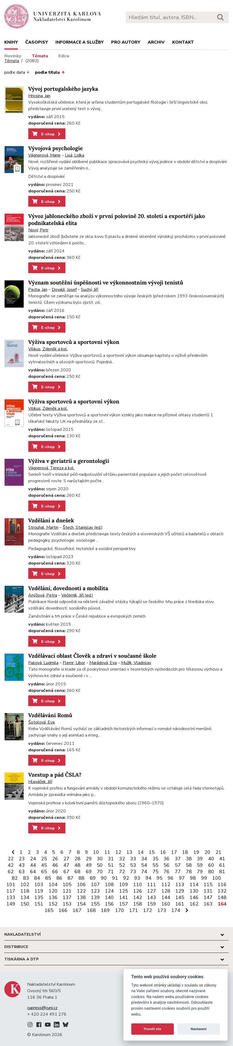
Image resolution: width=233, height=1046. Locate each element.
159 (151, 904)
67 (66, 871)
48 (77, 865)
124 (109, 891)
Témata (40, 56)
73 (133, 871)
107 (95, 884)
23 (22, 858)
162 (194, 904)
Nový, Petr (38, 230)
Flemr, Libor (74, 663)
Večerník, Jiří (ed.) (77, 595)
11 (107, 852)
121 (67, 891)
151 (38, 904)
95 (160, 878)
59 (200, 865)
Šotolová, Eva (41, 722)
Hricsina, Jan (39, 96)
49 (89, 865)
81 (222, 871)
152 (53, 904)
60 (211, 865)
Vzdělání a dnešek (51, 520)
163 (208, 904)
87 (70, 878)
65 (44, 871)
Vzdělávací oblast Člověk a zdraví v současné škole (92, 656)
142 (137, 897)
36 (167, 858)
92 (126, 878)
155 (95, 904)
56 (167, 865)
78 (189, 871)
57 (178, 865)
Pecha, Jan (37, 290)
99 (204, 878)
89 (93, 878)
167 (77, 910)
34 (144, 858)
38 (189, 858)
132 (222, 891)
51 (111, 865)
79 (200, 871)
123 (95, 891)
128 (165, 891)
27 (66, 858)
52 (122, 865)
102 (24, 884)
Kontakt (183, 42)
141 (123, 897)
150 (24, 904)
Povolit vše (152, 1029)
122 (81, 891)
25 (44, 858)
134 (24, 897)
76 (167, 871)
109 (123, 884)
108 (109, 884)
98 (193, 878)
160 (165, 904)
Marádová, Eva (103, 663)
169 (105, 910)
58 (189, 865)
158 (137, 904)
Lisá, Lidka (74, 155)
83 (26, 878)
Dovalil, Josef (64, 290)
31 (111, 858)
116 (222, 884)
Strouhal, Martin (43, 527)
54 (144, 865)
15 (152, 852)
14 (141, 852)
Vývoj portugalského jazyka (63, 89)
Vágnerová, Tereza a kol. (51, 468)
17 (174, 852)
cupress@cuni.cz (42, 1008)
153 (67, 904)
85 (48, 878)
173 (161, 910)
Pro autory (125, 42)
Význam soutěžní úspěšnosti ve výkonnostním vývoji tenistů (105, 282)
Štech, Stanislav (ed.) (83, 527)
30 (100, 858)
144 (165, 897)
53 (133, 865)
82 (15, 878)
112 (165, 884)
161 (179, 904)
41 (222, 858)
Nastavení (199, 1029)
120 (53, 891)
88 (81, 878)
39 (200, 858)
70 (100, 871)
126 (137, 891)
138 (81, 897)
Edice (63, 56)
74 (144, 871)
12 (118, 852)
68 (77, 871)
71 (111, 871)
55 (155, 865)
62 (11, 871)
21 (218, 852)
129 (179, 891)
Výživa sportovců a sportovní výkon (73, 342)
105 (67, 884)
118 (24, 891)
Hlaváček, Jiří (40, 782)
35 (155, 858)
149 (10, 904)
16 (163, 852)
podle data (17, 72)
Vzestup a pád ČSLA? (55, 775)
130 (194, 891)
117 (10, 891)
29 (89, 858)
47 (66, 865)
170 (119, 910)
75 (155, 871)
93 (137, 878)
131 (208, 891)
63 (22, 871)
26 (55, 858)
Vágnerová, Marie (44, 155)
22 (11, 858)
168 (91, 910)
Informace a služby (79, 42)
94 (148, 878)
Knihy (11, 42)
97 (182, 878)
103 (38, 884)
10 (96, 852)
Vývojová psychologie (55, 148)
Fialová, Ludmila (43, 663)
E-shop (46, 134)
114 (194, 884)
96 (171, 878)
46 (55, 865)
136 (53, 897)
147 (208, 897)
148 (222, 897)
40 (211, 858)
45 (44, 865)
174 (175, 910)
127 (151, 891)
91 (115, 878)
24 (33, 858)
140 (109, 897)
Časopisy (36, 42)
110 (137, 884)
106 (81, 884)
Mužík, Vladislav (136, 663)
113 (179, 884)
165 (49, 910)
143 (151, 897)
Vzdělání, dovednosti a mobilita (68, 588)
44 (33, 865)
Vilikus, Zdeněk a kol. (48, 349)
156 (109, 904)
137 (67, 897)
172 (147, 910)
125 (123, 891)
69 (89, 871)
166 (63, 910)
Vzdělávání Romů (50, 715)
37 (178, 858)
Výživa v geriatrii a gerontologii (68, 461)
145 (179, 897)
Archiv (156, 42)
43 (22, 865)
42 (11, 865)
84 (37, 878)
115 (208, 884)
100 (216, 878)
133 (10, 897)
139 (95, 897)
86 (59, 878)
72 (122, 871)
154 (81, 904)
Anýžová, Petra (42, 595)
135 (38, 897)
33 (133, 858)
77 (178, 871)
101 (10, 884)
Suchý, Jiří (89, 290)
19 (196, 852)
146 (194, 897)
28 (77, 858)
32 (122, 858)
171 (133, 910)
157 (123, 904)
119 (38, 891)
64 (33, 871)
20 (207, 852)
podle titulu (49, 72)
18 (185, 852)
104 (53, 884)
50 (100, 865)
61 (222, 865)
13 (129, 852)
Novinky (12, 56)
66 (55, 871)
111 (151, 884)
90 (104, 878)
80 (211, 871)
